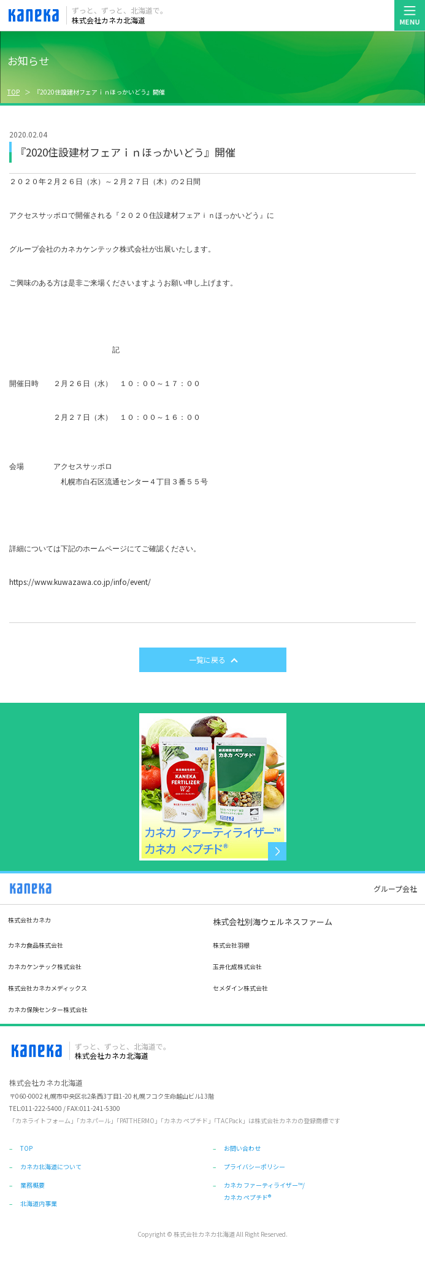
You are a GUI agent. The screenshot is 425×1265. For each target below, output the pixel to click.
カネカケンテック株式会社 (45, 966)
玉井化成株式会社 (237, 966)
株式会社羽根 (231, 945)
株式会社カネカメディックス (47, 987)
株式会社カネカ (29, 919)
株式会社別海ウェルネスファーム (272, 921)
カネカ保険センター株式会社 (48, 1009)
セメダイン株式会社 (240, 987)
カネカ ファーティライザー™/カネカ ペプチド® (264, 1188)
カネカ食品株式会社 (35, 945)
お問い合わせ (242, 1148)
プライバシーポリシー (254, 1166)
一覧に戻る (207, 659)
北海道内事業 (38, 1203)
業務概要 (32, 1185)
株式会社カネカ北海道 (119, 15)
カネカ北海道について (51, 1166)
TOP (13, 91)
